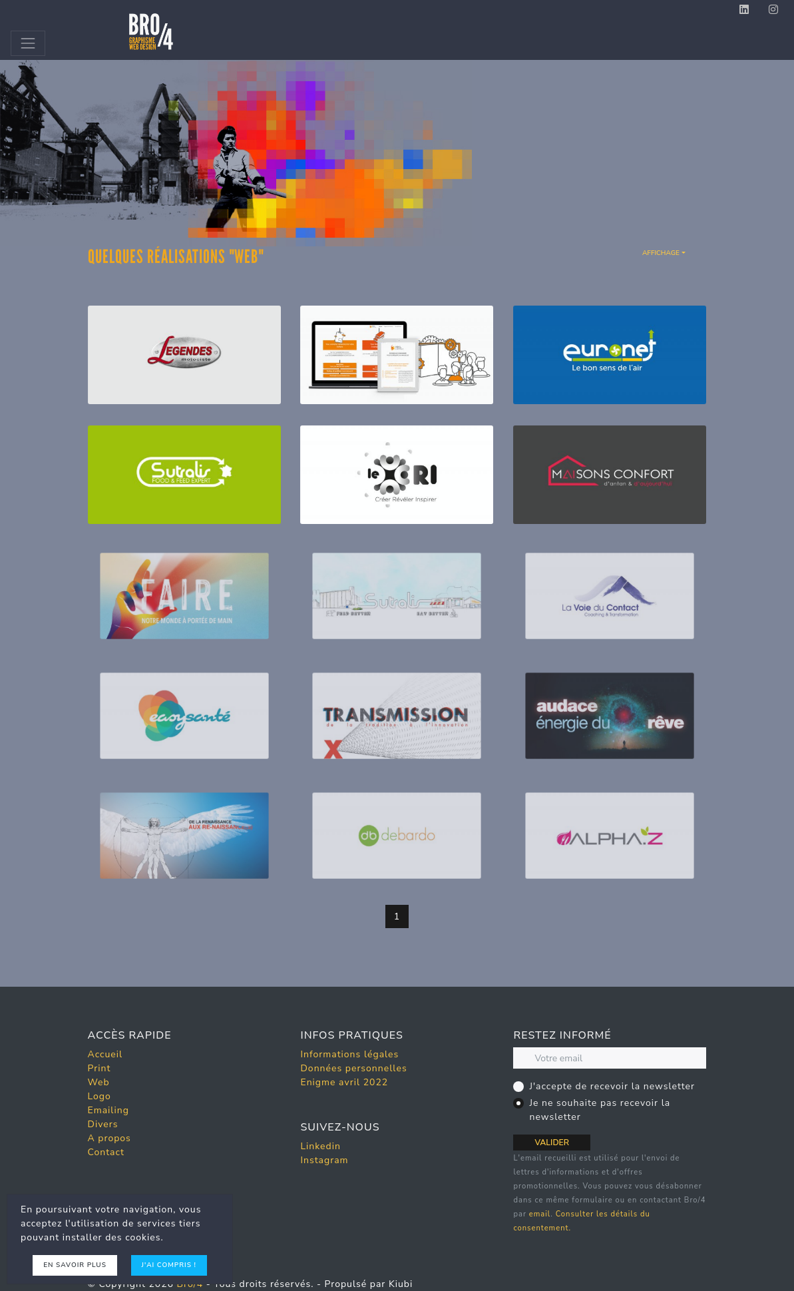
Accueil (105, 1054)
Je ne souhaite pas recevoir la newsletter (599, 1110)
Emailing (108, 1110)
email (539, 1214)
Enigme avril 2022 (344, 1082)
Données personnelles (353, 1068)
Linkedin (320, 1146)
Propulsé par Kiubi (368, 1284)
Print (99, 1068)
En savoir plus (74, 1265)
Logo (99, 1096)
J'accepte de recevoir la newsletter (612, 1086)
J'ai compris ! (169, 1265)
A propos (109, 1138)
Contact (106, 1152)
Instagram (324, 1160)
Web (99, 1082)
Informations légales (349, 1054)
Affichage (661, 253)
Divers (103, 1124)
